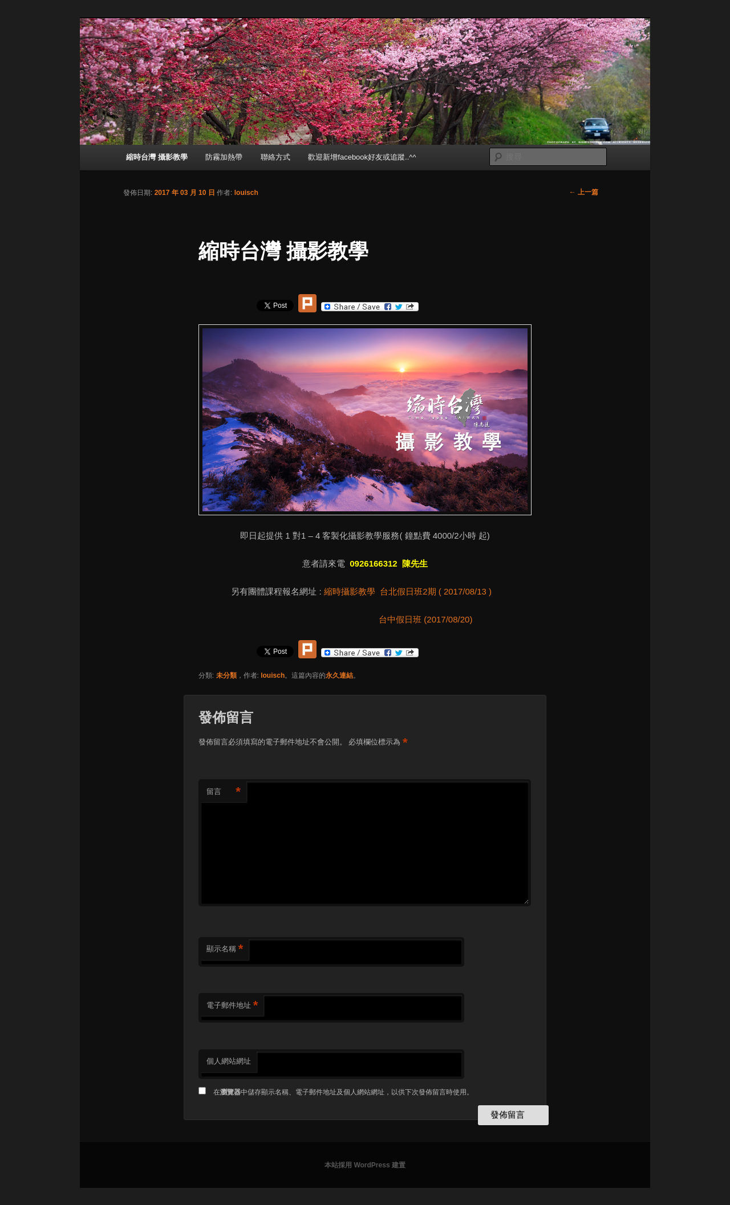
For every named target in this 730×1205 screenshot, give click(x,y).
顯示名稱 (225, 949)
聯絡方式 (275, 157)
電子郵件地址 (232, 1006)
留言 (223, 792)
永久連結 (339, 675)
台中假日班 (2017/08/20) (413, 619)
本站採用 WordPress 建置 (365, 1165)
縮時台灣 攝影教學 (157, 157)
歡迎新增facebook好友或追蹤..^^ (362, 157)
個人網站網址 (228, 1061)
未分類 (226, 675)
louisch (246, 193)
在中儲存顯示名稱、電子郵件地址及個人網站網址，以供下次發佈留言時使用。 (343, 1092)
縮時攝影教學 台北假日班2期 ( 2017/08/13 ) (411, 591)
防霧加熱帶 (223, 157)
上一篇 (583, 192)
